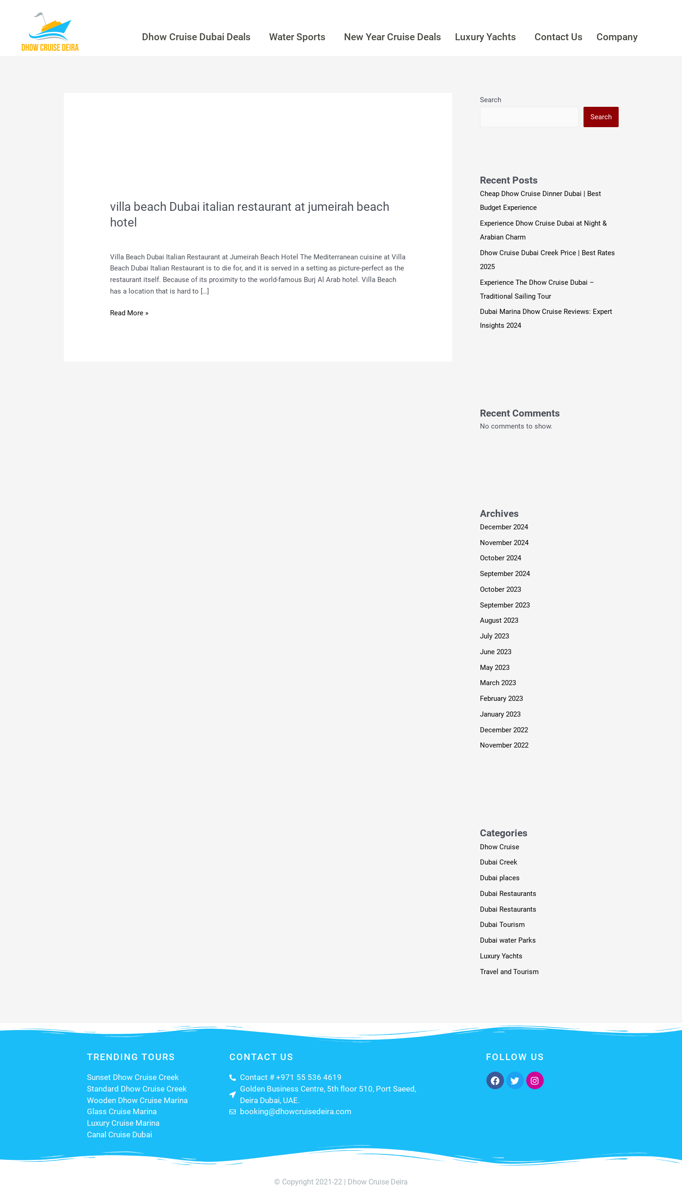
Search (490, 100)
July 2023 (494, 636)
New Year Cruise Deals (392, 37)
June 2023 (495, 652)
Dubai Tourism (502, 924)
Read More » (129, 312)
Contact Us (559, 37)
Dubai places (500, 878)
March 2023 (498, 683)
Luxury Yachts (485, 37)
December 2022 (504, 730)
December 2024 (504, 527)
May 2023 (495, 667)
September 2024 (505, 574)
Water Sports (297, 37)
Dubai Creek (498, 862)
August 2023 (499, 620)
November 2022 (504, 745)
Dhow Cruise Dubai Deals (196, 37)
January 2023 (500, 714)
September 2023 (505, 605)
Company (617, 37)
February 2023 (501, 698)
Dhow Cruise (499, 847)
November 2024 (504, 543)
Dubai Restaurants (508, 893)
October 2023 (500, 589)
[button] (198, 37)
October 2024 (500, 558)
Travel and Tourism (201, 237)
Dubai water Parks (508, 940)
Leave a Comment (138, 237)
